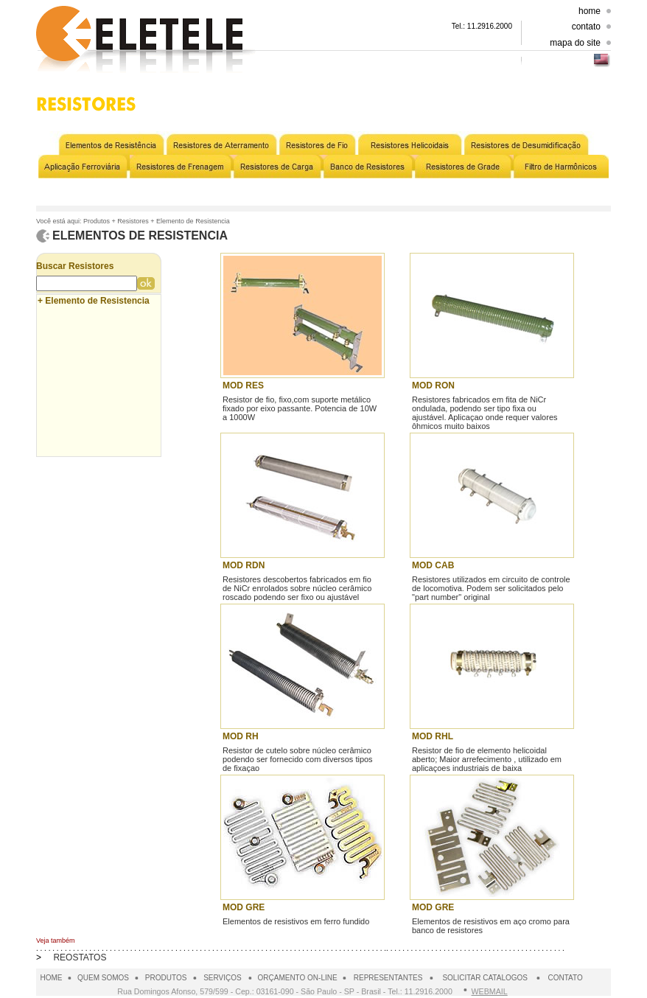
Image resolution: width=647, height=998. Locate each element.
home (589, 11)
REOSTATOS (79, 957)
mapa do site (575, 43)
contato (586, 26)
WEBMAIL (490, 991)
